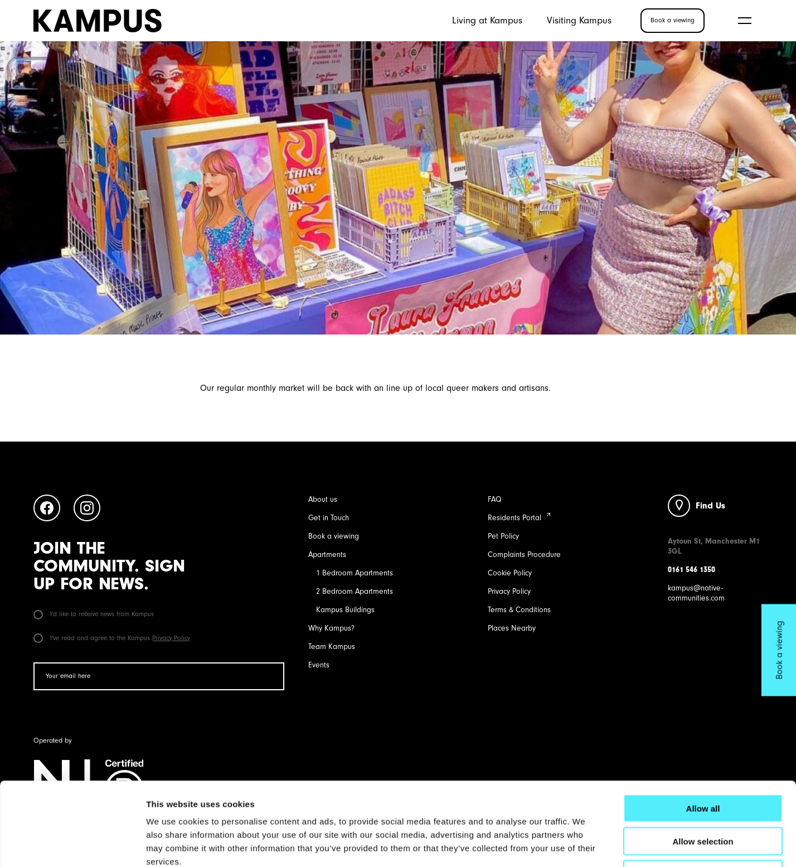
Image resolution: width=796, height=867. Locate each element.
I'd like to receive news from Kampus (93, 614)
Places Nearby (512, 628)
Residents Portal (514, 517)
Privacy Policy (171, 638)
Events (318, 665)
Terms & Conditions (519, 609)
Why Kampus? (331, 628)
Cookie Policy (510, 573)
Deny (703, 796)
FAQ (494, 499)
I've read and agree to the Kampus (111, 638)
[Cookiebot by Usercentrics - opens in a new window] (72, 845)
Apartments (327, 554)
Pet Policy (503, 536)
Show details (585, 845)
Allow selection (702, 763)
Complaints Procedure (524, 554)
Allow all (703, 730)
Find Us (710, 506)
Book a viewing (333, 536)
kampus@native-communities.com (696, 593)
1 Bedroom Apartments (354, 573)
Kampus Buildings (345, 609)
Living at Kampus (487, 20)
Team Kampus (331, 646)
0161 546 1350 (691, 569)
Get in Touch (328, 517)
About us (322, 499)
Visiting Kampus (579, 20)
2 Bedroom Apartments (354, 591)
